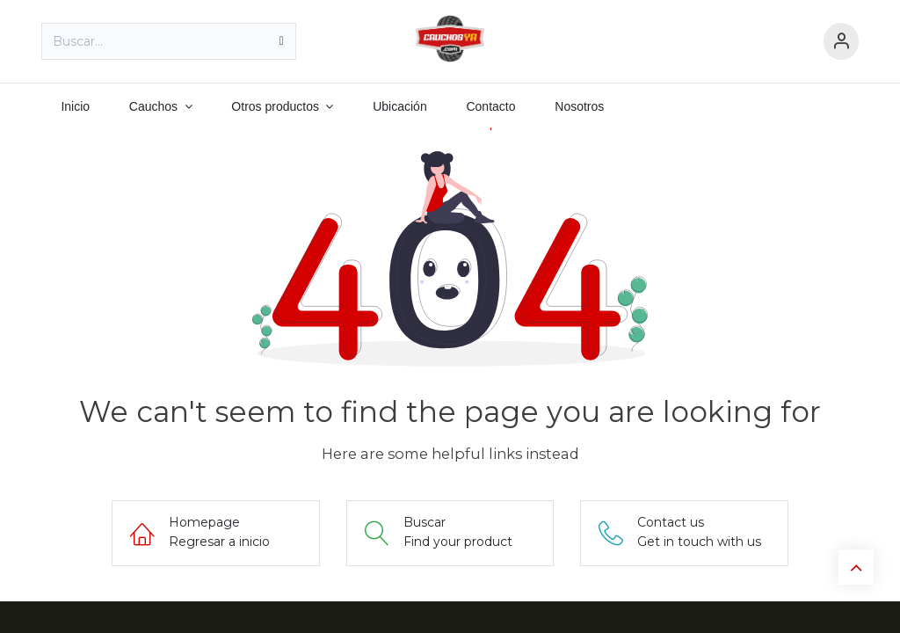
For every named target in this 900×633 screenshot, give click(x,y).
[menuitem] (75, 107)
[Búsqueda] (281, 41)
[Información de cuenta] (841, 42)
